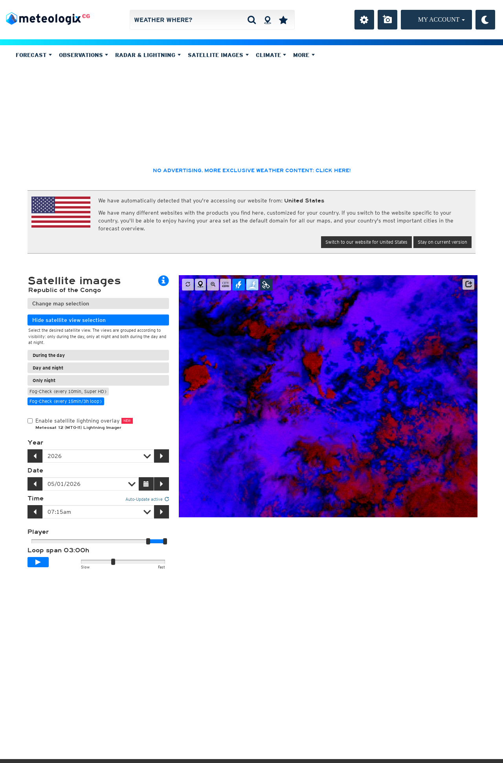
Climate (271, 55)
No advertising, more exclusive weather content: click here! (252, 170)
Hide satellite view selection (69, 320)
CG (86, 16)
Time (36, 498)
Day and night (48, 368)
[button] (468, 284)
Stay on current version (442, 242)
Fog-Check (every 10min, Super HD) (68, 391)
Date (35, 470)
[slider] (165, 541)
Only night (44, 380)
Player (38, 531)
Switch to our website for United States (366, 242)
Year (35, 442)
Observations (83, 55)
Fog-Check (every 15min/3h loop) (65, 401)
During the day (49, 355)
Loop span (58, 550)
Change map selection (60, 303)
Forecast (34, 55)
